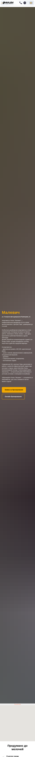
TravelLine (17, 704)
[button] (14, 390)
